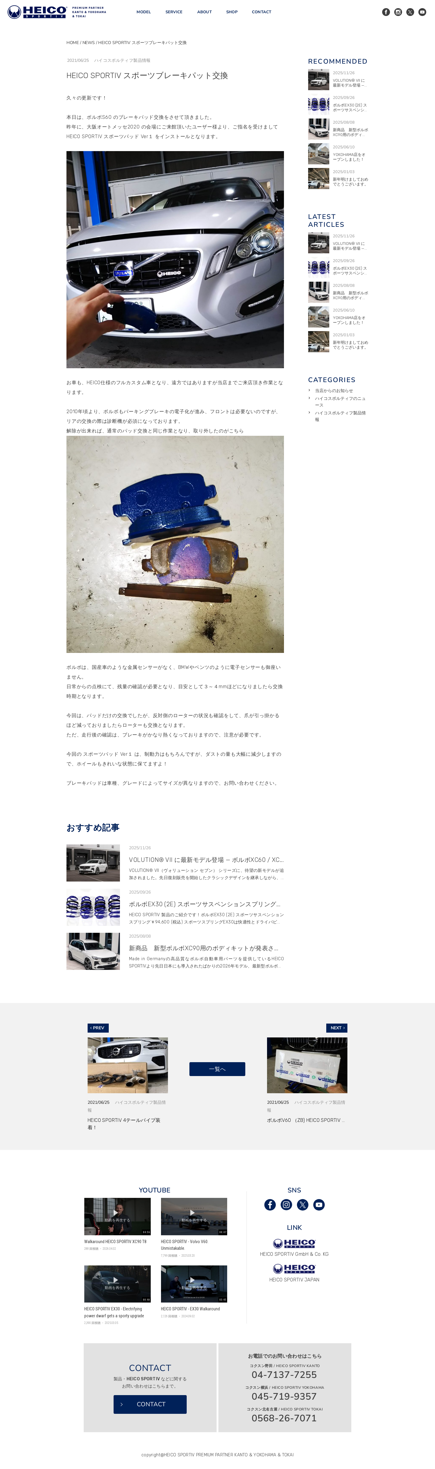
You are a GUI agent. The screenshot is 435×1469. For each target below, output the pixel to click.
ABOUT (204, 14)
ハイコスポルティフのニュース (340, 402)
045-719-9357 (284, 1396)
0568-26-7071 (284, 1418)
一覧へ (217, 1069)
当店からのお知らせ (334, 390)
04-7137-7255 (284, 1375)
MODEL (144, 14)
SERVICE (174, 14)
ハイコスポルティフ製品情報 (340, 416)
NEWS (88, 43)
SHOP (231, 14)
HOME (72, 43)
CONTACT (262, 14)
